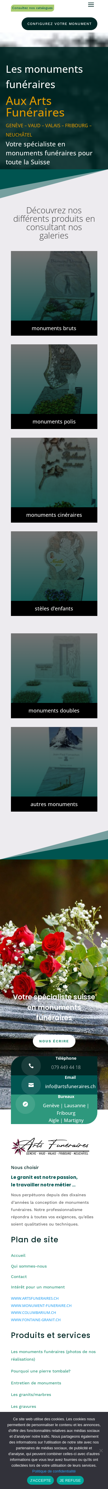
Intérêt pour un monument (38, 1287)
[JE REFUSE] (101, 1450)
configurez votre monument (59, 24)
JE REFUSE (70, 1480)
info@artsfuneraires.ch (70, 1086)
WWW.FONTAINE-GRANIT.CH (36, 1319)
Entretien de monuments (36, 1383)
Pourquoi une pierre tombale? (41, 1371)
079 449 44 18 (66, 1067)
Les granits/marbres (31, 1394)
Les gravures (23, 1406)
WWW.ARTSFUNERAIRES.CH (35, 1298)
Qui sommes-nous (29, 1266)
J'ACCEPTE (40, 1480)
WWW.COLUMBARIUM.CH (33, 1312)
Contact (19, 1276)
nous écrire (54, 1041)
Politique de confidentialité (54, 1471)
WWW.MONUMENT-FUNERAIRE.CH (41, 1305)
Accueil (18, 1255)
